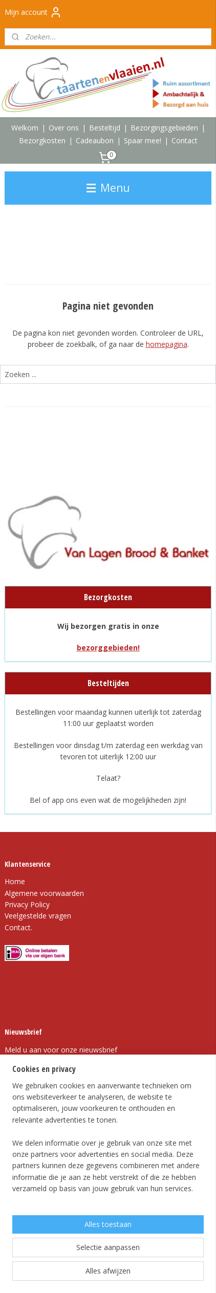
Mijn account (33, 12)
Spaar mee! (142, 140)
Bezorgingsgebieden (164, 128)
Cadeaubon (95, 140)
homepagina (166, 344)
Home (15, 881)
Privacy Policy (27, 904)
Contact (184, 140)
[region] (108, 1141)
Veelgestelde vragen (38, 916)
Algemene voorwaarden (44, 893)
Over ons (64, 128)
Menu (108, 188)
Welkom (24, 128)
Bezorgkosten (42, 140)
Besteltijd (104, 128)
